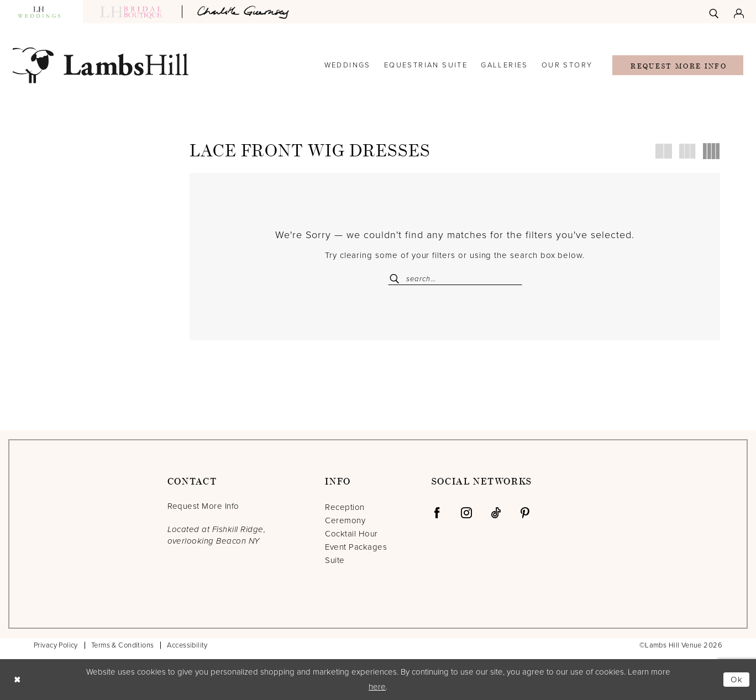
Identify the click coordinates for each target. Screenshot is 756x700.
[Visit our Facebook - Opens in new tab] (437, 512)
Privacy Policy (56, 645)
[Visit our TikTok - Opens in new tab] (496, 512)
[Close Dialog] (17, 679)
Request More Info (678, 66)
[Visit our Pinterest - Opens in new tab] (525, 512)
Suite (334, 560)
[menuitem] (713, 11)
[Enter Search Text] (455, 279)
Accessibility (187, 645)
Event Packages (356, 547)
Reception (344, 507)
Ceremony (345, 520)
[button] (739, 11)
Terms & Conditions (122, 645)
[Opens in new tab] (245, 11)
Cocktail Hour (351, 534)
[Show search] (713, 11)
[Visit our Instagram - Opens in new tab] (466, 512)
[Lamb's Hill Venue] (100, 65)
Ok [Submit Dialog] (737, 680)
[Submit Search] (397, 279)
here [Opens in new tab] (377, 687)
